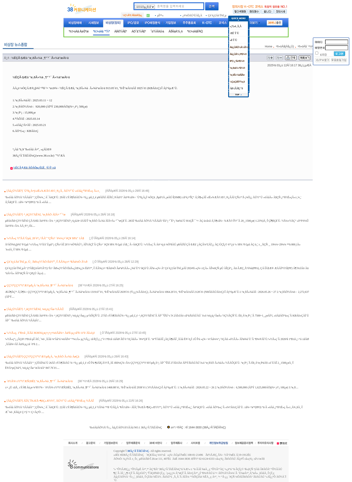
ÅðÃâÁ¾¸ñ (175, 31)
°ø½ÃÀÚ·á (157, 31)
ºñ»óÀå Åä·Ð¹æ (78, 31)
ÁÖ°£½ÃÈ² (138, 31)
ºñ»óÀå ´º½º (101, 31)
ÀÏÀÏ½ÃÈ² (120, 31)
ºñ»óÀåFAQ (195, 31)
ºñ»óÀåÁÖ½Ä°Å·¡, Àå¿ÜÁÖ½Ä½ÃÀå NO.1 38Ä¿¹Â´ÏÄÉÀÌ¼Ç (125, 427)
